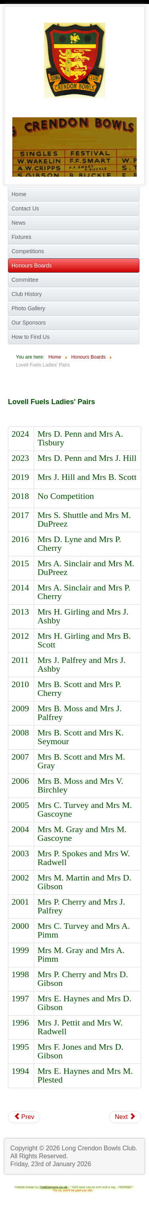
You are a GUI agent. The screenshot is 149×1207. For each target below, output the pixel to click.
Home (19, 194)
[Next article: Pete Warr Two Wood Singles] (125, 1117)
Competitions (28, 251)
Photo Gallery (28, 308)
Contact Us (25, 208)
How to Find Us (31, 337)
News (18, 223)
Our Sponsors (29, 322)
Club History (27, 294)
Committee (25, 280)
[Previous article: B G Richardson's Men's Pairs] (24, 1117)
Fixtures (21, 237)
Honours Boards (32, 265)
